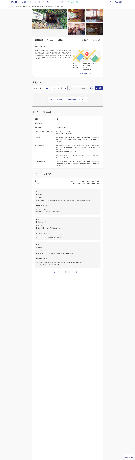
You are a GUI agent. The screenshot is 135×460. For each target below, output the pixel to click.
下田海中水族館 (77, 366)
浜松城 (71, 375)
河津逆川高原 (45, 325)
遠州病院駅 (83, 337)
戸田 (89, 386)
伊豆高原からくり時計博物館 (62, 366)
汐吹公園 (60, 370)
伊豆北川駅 (73, 341)
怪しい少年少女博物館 (41, 370)
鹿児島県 (13, 436)
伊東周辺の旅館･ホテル (38, 6)
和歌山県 (56, 433)
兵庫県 (55, 427)
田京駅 (79, 345)
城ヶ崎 (50, 320)
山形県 (112, 433)
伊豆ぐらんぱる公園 (87, 362)
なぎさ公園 (38, 362)
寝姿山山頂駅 (44, 337)
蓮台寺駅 (52, 337)
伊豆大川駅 (82, 341)
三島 (65, 325)
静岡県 (69, 421)
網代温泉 (41, 386)
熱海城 (36, 375)
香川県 (27, 421)
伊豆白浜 (92, 320)
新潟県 (83, 418)
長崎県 (13, 424)
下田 (98, 320)
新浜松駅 (60, 337)
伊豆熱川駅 (65, 341)
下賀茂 (64, 391)
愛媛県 (27, 424)
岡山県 (41, 424)
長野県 (83, 433)
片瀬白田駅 (56, 341)
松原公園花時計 (78, 370)
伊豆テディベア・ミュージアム (43, 366)
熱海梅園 (43, 375)
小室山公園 (68, 370)
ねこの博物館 (47, 362)
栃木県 (97, 421)
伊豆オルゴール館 (74, 362)
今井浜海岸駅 (38, 341)
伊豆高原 (37, 320)
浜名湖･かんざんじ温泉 (78, 386)
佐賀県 (13, 421)
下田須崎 (37, 325)
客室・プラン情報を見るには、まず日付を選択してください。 (67, 99)
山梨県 (83, 430)
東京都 (97, 433)
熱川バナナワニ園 (61, 375)
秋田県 (112, 430)
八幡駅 (90, 337)
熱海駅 (48, 350)
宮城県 (112, 427)
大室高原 (56, 320)
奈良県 (55, 430)
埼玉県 (97, 427)
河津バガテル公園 (89, 366)
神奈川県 (98, 436)
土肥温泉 (94, 386)
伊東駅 (66, 345)
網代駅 (93, 345)
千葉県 (97, 430)
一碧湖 (44, 320)
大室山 (87, 370)
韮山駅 (36, 350)
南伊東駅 (59, 345)
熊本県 (13, 427)
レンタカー (42, 2)
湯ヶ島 (58, 391)
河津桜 (99, 366)
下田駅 (36, 337)
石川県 (83, 424)
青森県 (112, 421)
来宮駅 (42, 350)
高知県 (27, 427)
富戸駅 (46, 345)
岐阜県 (34, 308)
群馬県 (97, 424)
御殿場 (70, 320)
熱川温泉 (53, 386)
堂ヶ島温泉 (38, 391)
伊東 (36, 386)
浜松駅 (67, 337)
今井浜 (60, 325)
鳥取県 (41, 418)
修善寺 (52, 391)
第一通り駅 (74, 337)
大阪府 (55, 424)
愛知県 (40, 308)
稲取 (48, 386)
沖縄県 (13, 439)
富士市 (76, 320)
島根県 (41, 421)
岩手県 (112, 424)
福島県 (112, 436)
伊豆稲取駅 (47, 341)
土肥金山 (93, 370)
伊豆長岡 (45, 391)
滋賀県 (55, 418)
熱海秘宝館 (51, 375)
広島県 (41, 427)
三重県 (46, 308)
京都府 (55, 421)
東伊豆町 (63, 320)
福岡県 (13, 418)
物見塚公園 (78, 375)
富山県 (83, 421)
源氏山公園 (52, 370)
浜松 (86, 320)
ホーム (13, 6)
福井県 (83, 427)
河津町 (53, 325)
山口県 (41, 430)
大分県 (13, 430)
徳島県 (27, 418)
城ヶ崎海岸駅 (38, 345)
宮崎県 (13, 433)
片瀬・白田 (66, 386)
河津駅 (96, 337)
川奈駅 (52, 345)
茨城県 (97, 418)
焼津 (82, 320)
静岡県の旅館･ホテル (23, 6)
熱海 (60, 386)
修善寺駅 (72, 345)
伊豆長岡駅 (86, 345)
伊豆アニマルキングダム (60, 362)
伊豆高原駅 (90, 341)
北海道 (112, 418)
